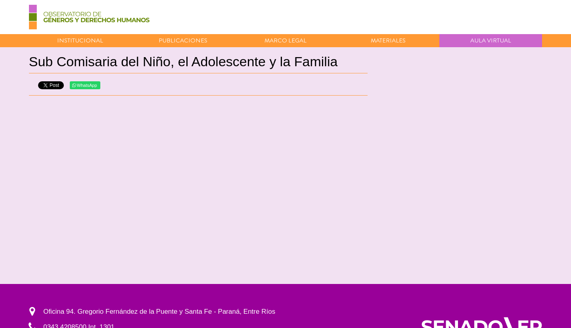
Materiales (388, 40)
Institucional (80, 40)
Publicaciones (183, 40)
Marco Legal (285, 40)
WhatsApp (84, 85)
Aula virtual (490, 40)
